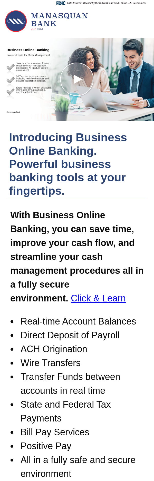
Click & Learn (98, 298)
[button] (77, 79)
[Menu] (143, 14)
